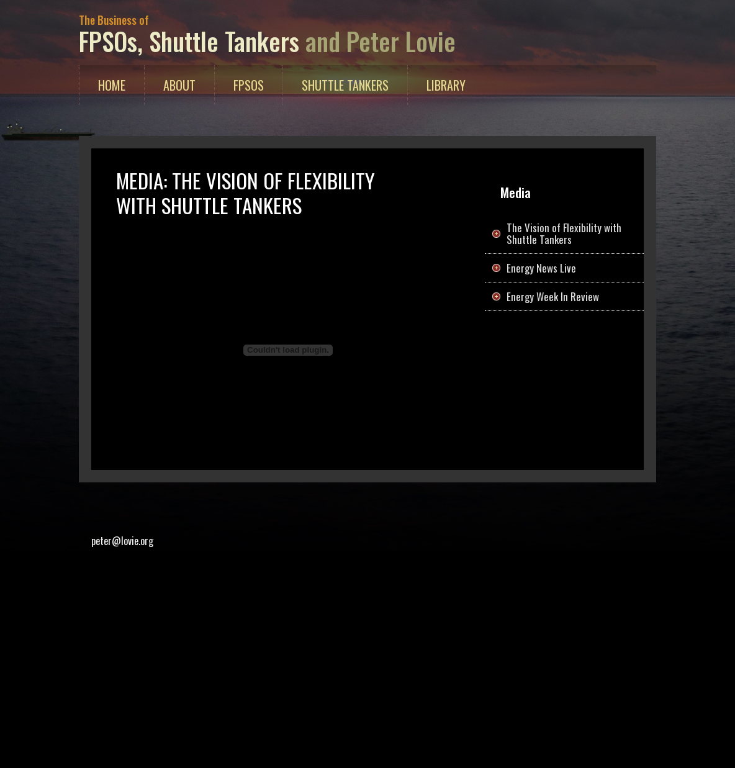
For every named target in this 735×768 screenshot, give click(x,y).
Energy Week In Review (553, 296)
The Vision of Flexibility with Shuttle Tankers (564, 233)
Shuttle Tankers (345, 85)
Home (121, 83)
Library (446, 85)
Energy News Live (541, 268)
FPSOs (248, 85)
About (179, 85)
